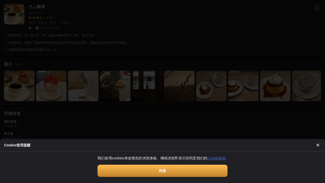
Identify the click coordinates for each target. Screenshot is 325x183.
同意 (162, 171)
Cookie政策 (216, 158)
